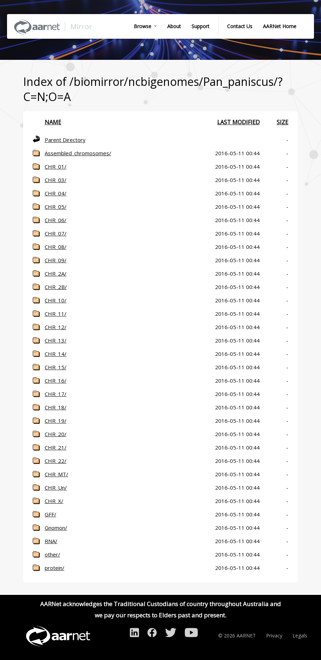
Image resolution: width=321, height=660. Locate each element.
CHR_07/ (56, 233)
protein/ (54, 567)
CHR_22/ (56, 460)
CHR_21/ (56, 447)
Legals (299, 635)
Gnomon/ (56, 527)
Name (53, 122)
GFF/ (50, 514)
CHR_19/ (56, 420)
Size (282, 122)
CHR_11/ (56, 313)
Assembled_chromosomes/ (78, 153)
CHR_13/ (56, 340)
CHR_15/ (56, 367)
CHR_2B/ (56, 286)
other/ (52, 554)
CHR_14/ (56, 353)
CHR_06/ (56, 220)
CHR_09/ (56, 260)
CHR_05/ (56, 206)
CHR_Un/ (56, 487)
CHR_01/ (56, 166)
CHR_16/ (56, 380)
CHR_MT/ (56, 474)
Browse (142, 26)
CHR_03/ (56, 179)
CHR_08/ (56, 246)
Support (200, 26)
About (174, 26)
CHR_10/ (56, 300)
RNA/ (51, 541)
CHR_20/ (56, 434)
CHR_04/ (56, 193)
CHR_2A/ (56, 273)
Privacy (274, 635)
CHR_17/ (56, 393)
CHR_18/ (56, 407)
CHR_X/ (54, 500)
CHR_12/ (56, 327)
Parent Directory (65, 139)
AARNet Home (279, 26)
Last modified (238, 122)
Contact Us (239, 26)
